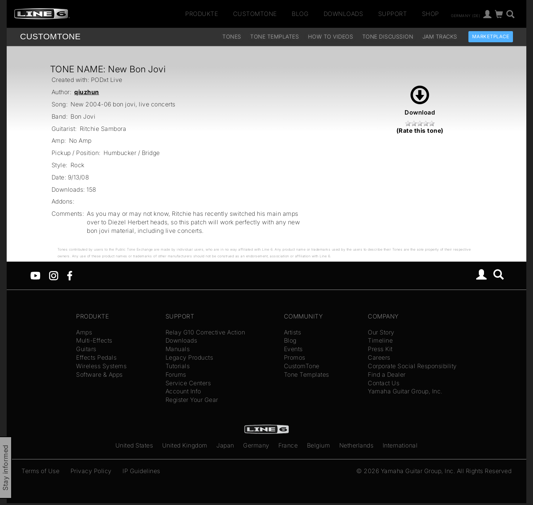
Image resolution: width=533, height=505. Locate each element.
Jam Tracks (439, 36)
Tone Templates (274, 36)
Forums (176, 374)
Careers (379, 357)
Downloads (343, 13)
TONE (50, 36)
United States (134, 445)
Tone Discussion (387, 36)
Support (392, 13)
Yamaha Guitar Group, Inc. (405, 391)
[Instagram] (53, 275)
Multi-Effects (94, 340)
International (400, 445)
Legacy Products (189, 357)
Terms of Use (40, 471)
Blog (300, 13)
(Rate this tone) (420, 130)
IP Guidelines (141, 471)
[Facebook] (69, 275)
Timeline (380, 340)
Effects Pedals (96, 357)
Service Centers (188, 383)
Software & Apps (99, 374)
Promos (294, 357)
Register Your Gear (192, 399)
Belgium (318, 445)
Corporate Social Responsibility (412, 366)
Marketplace (491, 36)
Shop (430, 13)
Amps (84, 332)
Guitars (86, 349)
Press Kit (380, 349)
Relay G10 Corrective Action (205, 332)
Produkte (201, 13)
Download (420, 101)
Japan (225, 445)
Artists (292, 332)
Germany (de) (465, 15)
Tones (231, 36)
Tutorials (178, 366)
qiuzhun (86, 92)
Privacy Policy (91, 471)
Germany (256, 445)
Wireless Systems (101, 366)
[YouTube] (35, 275)
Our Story (381, 332)
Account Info (183, 391)
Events (293, 349)
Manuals (178, 349)
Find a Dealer (387, 374)
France (288, 445)
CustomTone (255, 13)
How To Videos (330, 36)
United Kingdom (184, 445)
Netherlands (356, 445)
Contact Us (383, 383)
